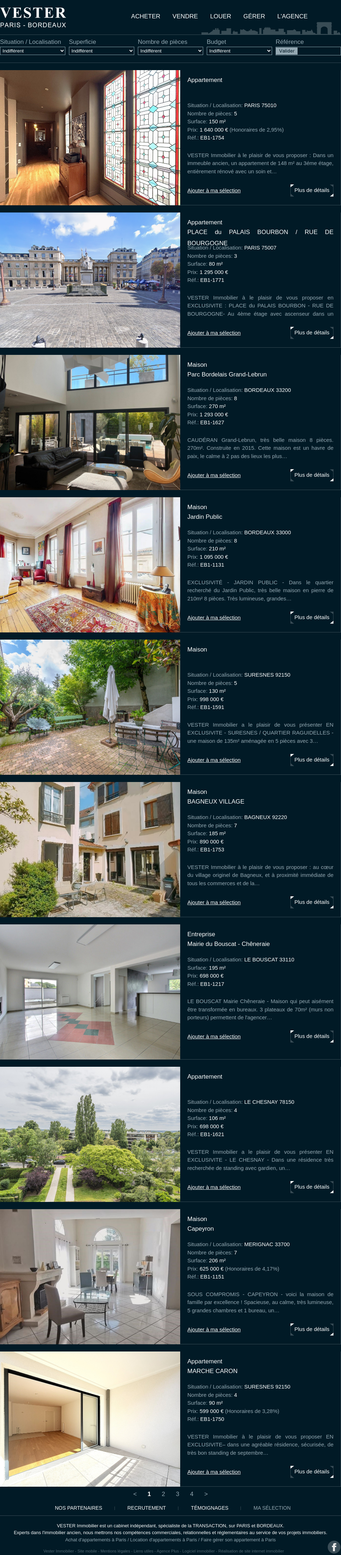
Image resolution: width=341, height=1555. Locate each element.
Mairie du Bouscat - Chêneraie (228, 944)
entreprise (201, 934)
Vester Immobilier (58, 1551)
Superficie (82, 42)
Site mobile (87, 1551)
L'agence (292, 16)
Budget (216, 42)
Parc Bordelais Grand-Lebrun (227, 374)
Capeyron (200, 1228)
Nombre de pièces (162, 42)
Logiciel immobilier (198, 1551)
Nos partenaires (78, 1508)
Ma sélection (271, 1508)
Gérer (254, 16)
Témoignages (209, 1508)
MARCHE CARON (212, 1371)
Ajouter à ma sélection (213, 190)
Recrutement (146, 1508)
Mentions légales (115, 1551)
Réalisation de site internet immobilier (251, 1551)
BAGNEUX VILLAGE (215, 801)
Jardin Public (204, 516)
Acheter (145, 16)
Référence (290, 42)
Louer (220, 16)
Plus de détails (312, 190)
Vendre (185, 16)
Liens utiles (143, 1551)
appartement (204, 80)
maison (197, 364)
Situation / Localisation (30, 42)
